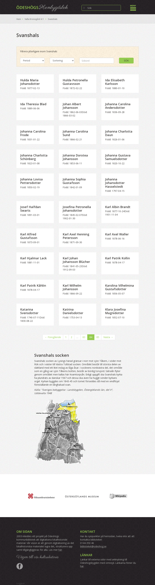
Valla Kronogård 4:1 (34, 19)
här (60, 549)
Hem (18, 19)
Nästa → (108, 337)
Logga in (20, 583)
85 (97, 337)
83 (84, 337)
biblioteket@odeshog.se (93, 546)
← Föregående (53, 337)
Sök (126, 60)
